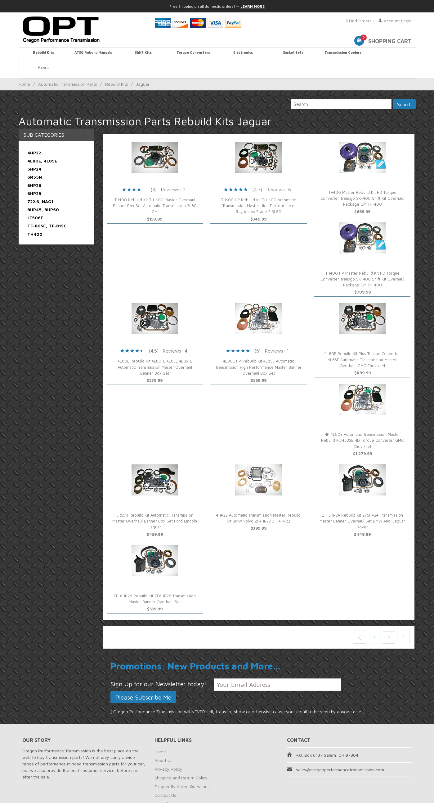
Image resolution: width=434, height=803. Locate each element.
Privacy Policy (168, 753)
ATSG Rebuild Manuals (93, 54)
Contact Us (165, 779)
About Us (163, 745)
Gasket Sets (291, 54)
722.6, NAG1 (40, 186)
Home (24, 69)
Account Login (395, 20)
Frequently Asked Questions (182, 771)
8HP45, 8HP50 (43, 194)
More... (390, 54)
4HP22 (34, 137)
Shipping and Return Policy (181, 762)
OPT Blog (163, 788)
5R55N (34, 162)
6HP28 (34, 178)
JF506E (35, 202)
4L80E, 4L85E (42, 145)
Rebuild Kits (43, 54)
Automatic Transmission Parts (67, 69)
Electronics (242, 54)
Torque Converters (192, 54)
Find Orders (359, 20)
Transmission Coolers (341, 54)
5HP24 (34, 154)
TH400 (35, 218)
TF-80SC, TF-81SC (46, 210)
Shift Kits (142, 54)
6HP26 (34, 170)
